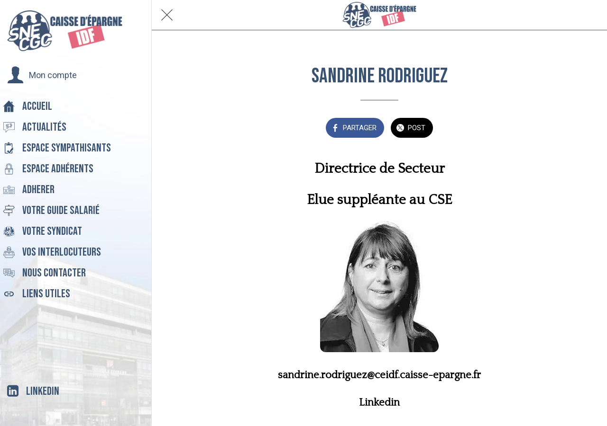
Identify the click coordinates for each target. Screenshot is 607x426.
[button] (42, 75)
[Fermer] (167, 15)
